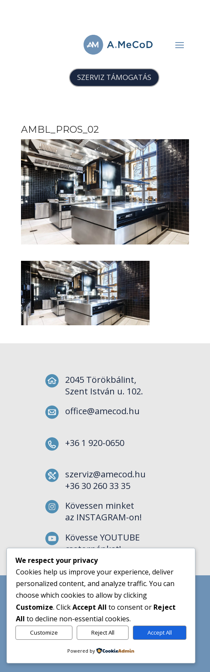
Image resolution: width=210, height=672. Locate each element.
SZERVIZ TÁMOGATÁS (114, 77)
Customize (44, 632)
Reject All (102, 632)
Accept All (159, 632)
